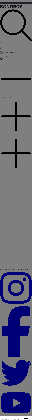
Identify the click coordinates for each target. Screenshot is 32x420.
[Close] (31, 418)
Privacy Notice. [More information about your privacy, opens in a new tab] (17, 419)
